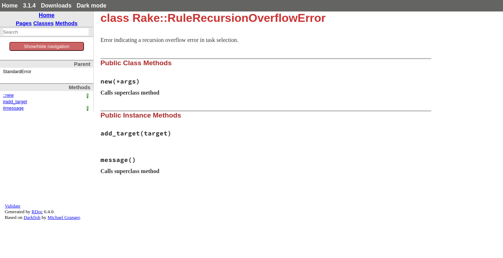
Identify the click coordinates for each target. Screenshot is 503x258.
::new (8, 95)
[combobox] (46, 31)
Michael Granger (64, 217)
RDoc (37, 211)
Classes (43, 23)
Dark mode (92, 6)
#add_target (15, 101)
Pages (24, 23)
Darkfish (32, 217)
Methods (66, 23)
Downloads (56, 6)
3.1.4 (29, 6)
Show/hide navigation (47, 46)
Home (10, 6)
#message (13, 108)
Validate (12, 206)
